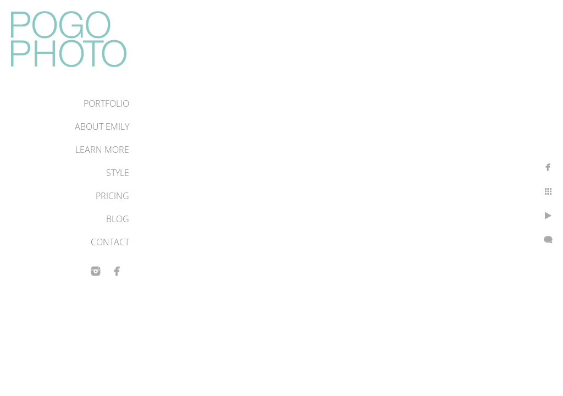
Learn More (102, 150)
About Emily (102, 126)
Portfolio (106, 103)
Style (117, 173)
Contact (110, 242)
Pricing (112, 196)
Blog (117, 219)
